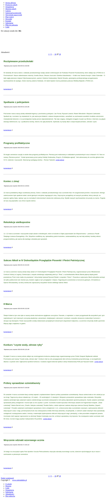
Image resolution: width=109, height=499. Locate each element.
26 (55, 54)
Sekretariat (9, 23)
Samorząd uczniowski (13, 13)
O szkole (8, 484)
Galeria (8, 11)
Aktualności (9, 494)
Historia (8, 486)
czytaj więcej (60, 160)
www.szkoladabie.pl (19, 480)
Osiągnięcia (9, 7)
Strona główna (10, 3)
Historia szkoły (10, 9)
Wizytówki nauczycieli (13, 15)
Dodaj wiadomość (7, 478)
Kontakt (8, 21)
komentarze (7, 89)
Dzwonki (8, 19)
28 (60, 54)
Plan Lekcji (9, 17)
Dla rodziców (10, 496)
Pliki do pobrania (11, 25)
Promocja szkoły (11, 5)
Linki (7, 27)
